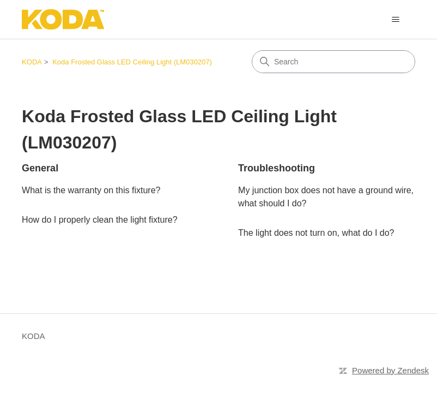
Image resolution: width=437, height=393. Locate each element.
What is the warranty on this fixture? (91, 190)
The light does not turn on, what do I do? (316, 232)
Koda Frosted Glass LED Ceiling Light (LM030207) (132, 62)
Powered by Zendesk (390, 370)
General (40, 168)
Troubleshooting (276, 168)
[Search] (333, 62)
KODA (32, 62)
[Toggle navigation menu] (396, 19)
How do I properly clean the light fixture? (99, 219)
